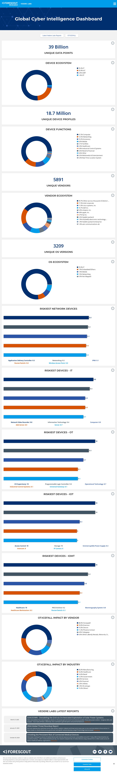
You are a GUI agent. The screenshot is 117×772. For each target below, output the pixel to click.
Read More (88, 722)
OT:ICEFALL (72, 35)
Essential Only (87, 769)
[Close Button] (114, 769)
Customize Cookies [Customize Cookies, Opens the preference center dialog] (87, 764)
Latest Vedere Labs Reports (52, 35)
